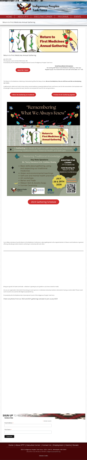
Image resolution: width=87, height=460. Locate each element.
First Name (8, 429)
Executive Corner (43, 16)
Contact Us (46, 445)
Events (77, 16)
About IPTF (23, 16)
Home (9, 16)
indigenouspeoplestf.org (53, 451)
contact (82, 3)
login (78, 3)
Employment (58, 445)
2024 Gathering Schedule (43, 201)
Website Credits (43, 456)
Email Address (9, 423)
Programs (63, 16)
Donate (75, 445)
